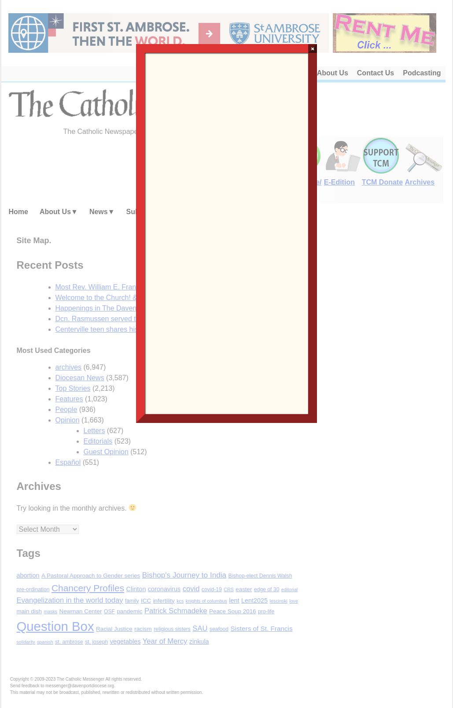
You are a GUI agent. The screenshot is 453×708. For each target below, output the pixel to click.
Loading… (227, 232)
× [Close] (313, 48)
